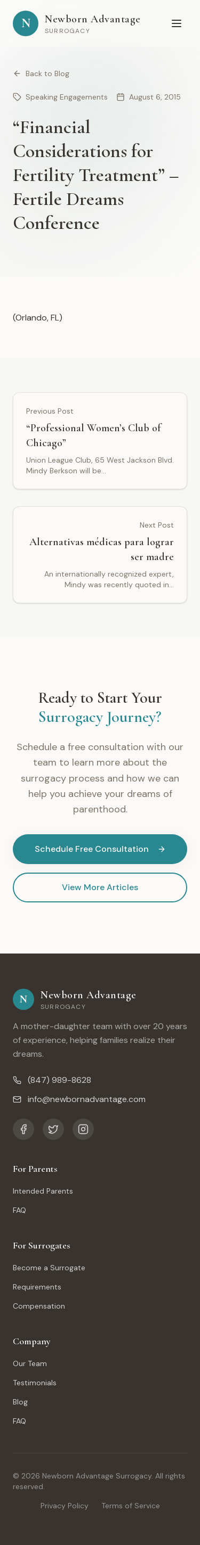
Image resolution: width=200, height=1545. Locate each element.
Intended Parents (43, 1191)
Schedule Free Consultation (100, 848)
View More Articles (100, 887)
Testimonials (35, 1382)
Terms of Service (130, 1505)
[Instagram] (83, 1129)
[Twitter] (53, 1129)
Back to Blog (41, 73)
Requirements (37, 1287)
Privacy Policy (65, 1505)
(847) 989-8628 (52, 1080)
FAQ (19, 1210)
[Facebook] (23, 1129)
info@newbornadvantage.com (79, 1099)
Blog (20, 1402)
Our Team (30, 1363)
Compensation (39, 1306)
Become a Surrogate (49, 1267)
